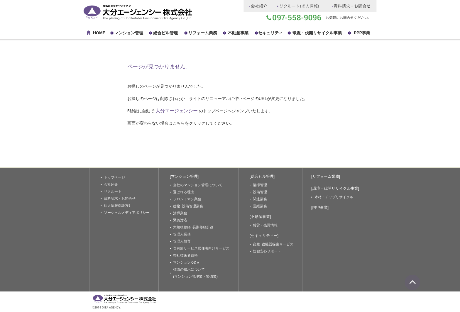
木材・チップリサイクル (333, 197)
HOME (99, 32)
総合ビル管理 (165, 32)
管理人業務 (182, 234)
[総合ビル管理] (262, 176)
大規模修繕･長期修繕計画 (193, 227)
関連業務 (260, 199)
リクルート (112, 191)
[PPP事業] (320, 207)
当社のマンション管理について (197, 185)
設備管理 (260, 192)
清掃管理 (260, 185)
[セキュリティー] (264, 235)
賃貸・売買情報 (265, 225)
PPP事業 (362, 32)
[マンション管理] (184, 176)
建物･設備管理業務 (188, 206)
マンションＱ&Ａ (186, 262)
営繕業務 (260, 206)
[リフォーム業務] (325, 176)
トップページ (114, 177)
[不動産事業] (260, 216)
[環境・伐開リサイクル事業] (335, 188)
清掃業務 (180, 213)
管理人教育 (182, 241)
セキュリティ (270, 32)
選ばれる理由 (183, 192)
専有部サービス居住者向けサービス (201, 248)
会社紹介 (111, 184)
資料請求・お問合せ (120, 198)
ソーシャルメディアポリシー (127, 213)
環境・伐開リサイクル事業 (317, 32)
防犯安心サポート (267, 251)
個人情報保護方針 (118, 206)
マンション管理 (128, 32)
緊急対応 (180, 220)
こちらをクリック (188, 123)
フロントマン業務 (187, 199)
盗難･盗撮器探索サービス (273, 244)
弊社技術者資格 (185, 255)
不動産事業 (238, 32)
